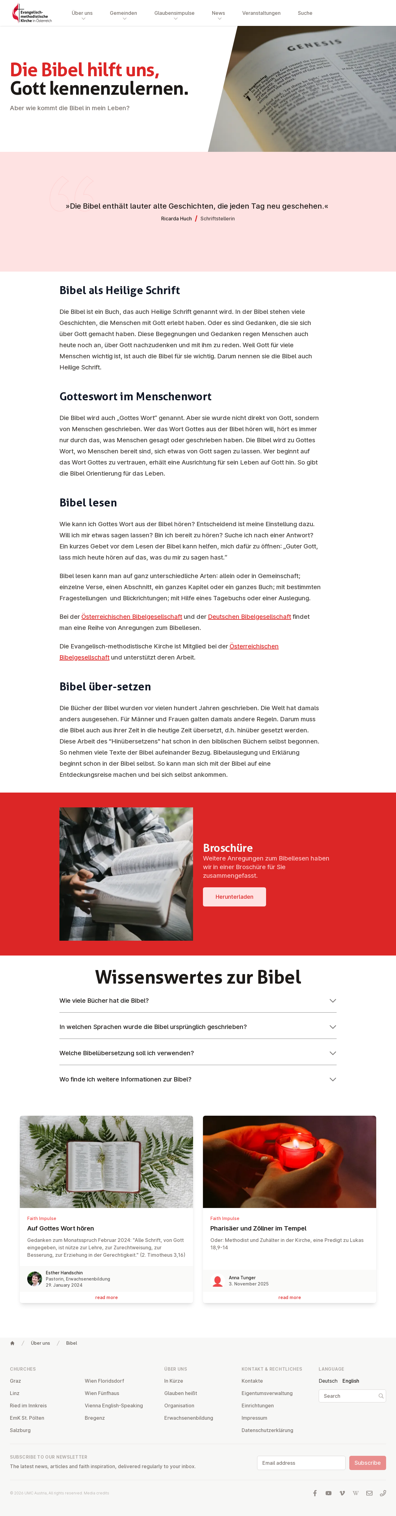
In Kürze (173, 1381)
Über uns (40, 1343)
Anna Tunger (242, 1277)
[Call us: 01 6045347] (383, 1493)
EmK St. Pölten (27, 1418)
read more (106, 1297)
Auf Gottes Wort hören (106, 1228)
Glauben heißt (180, 1393)
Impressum (254, 1418)
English (350, 1381)
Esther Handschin (64, 1272)
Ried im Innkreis (28, 1405)
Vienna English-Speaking (114, 1405)
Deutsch (328, 1381)
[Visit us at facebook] (315, 1493)
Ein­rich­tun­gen (258, 1405)
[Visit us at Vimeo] (342, 1493)
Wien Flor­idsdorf (104, 1381)
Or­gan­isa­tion (179, 1405)
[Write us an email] (369, 1493)
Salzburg (20, 1430)
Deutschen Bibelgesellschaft (249, 616)
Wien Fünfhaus (102, 1393)
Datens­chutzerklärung (267, 1430)
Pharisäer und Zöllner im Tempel (289, 1228)
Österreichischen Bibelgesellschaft (131, 616)
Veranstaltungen (261, 13)
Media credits (96, 1493)
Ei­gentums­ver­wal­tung (267, 1393)
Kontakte (252, 1381)
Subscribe (368, 1463)
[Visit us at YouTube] (328, 1493)
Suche (305, 13)
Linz (14, 1393)
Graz (15, 1381)
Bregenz (95, 1418)
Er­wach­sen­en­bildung (188, 1418)
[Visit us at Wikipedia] (356, 1493)
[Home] (12, 1343)
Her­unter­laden (234, 896)
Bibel (71, 1343)
